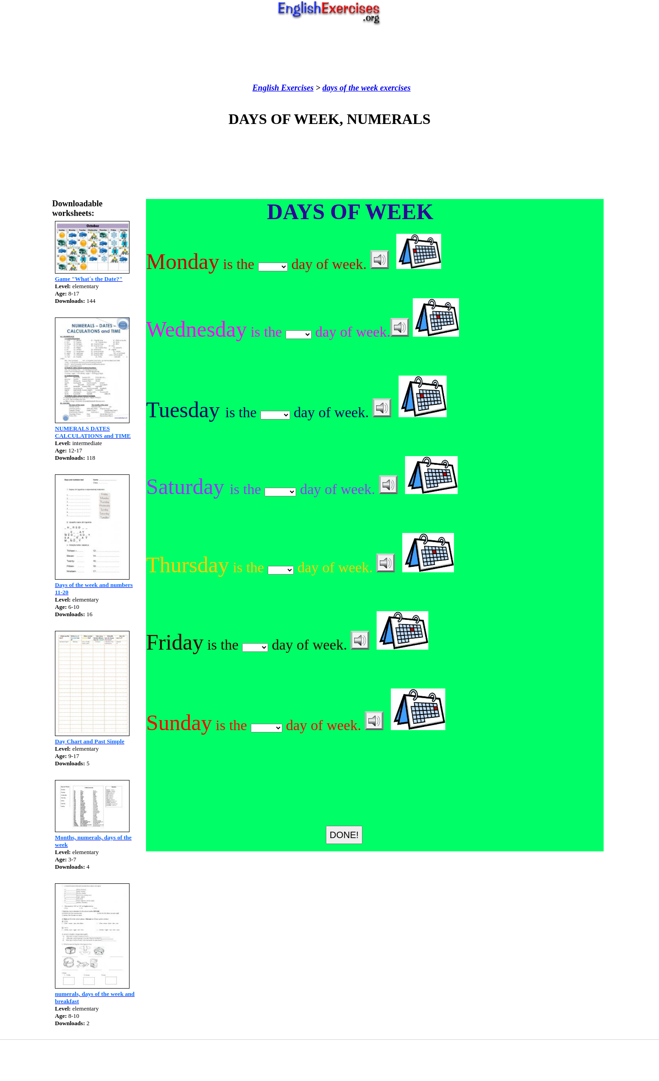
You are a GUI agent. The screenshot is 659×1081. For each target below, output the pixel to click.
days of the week (350, 87)
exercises (394, 87)
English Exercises (283, 87)
